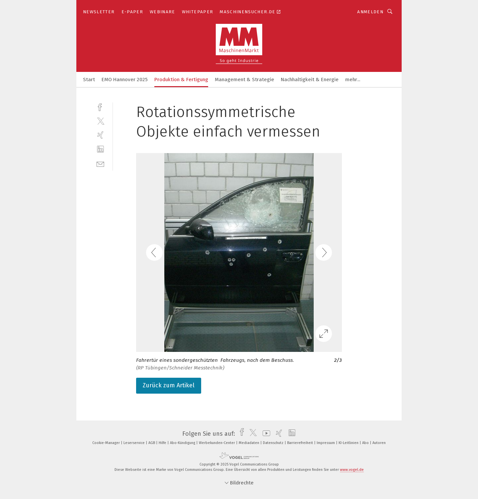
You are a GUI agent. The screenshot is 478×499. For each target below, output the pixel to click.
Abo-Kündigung (183, 443)
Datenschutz (273, 443)
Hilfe (163, 443)
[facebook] (100, 106)
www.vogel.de (352, 470)
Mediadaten (249, 443)
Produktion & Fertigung (181, 80)
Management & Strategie (244, 80)
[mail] (100, 163)
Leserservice (134, 443)
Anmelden (370, 12)
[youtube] (264, 433)
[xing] (100, 135)
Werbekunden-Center (217, 443)
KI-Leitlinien (349, 443)
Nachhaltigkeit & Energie (310, 80)
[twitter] (100, 121)
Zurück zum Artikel (169, 385)
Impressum (326, 443)
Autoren (379, 443)
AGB (152, 443)
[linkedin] (100, 149)
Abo (366, 443)
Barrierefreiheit (300, 443)
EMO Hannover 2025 (125, 80)
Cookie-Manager (106, 443)
